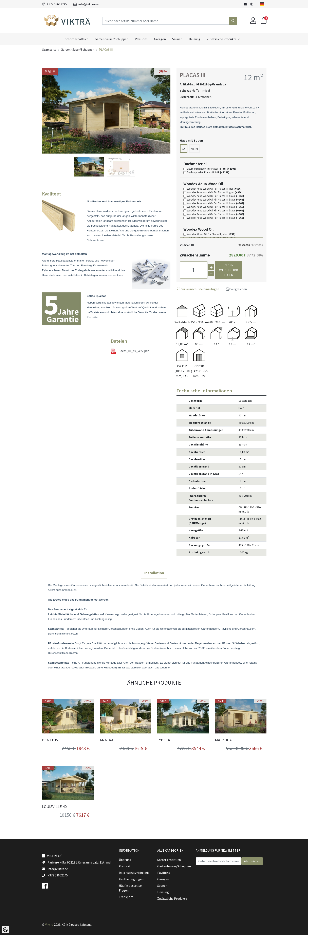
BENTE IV (54, 739)
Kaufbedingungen (135, 879)
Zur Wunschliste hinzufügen (202, 289)
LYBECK (168, 739)
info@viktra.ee (90, 4)
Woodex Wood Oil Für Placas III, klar (215, 234)
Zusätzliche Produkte (226, 39)
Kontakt (129, 866)
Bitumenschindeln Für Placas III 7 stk (215, 168)
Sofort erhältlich (81, 39)
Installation (159, 572)
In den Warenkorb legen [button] (233, 270)
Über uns (129, 860)
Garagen (164, 39)
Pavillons (145, 39)
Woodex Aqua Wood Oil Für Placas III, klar (218, 188)
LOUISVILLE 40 (58, 806)
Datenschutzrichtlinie (138, 873)
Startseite (53, 49)
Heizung (199, 39)
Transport (130, 897)
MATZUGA (227, 739)
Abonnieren (256, 861)
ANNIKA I (112, 739)
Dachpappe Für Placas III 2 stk (212, 172)
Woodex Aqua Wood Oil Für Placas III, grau (219, 192)
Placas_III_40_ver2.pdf (134, 351)
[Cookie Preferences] (5, 929)
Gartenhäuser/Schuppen (116, 39)
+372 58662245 (58, 4)
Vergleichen (240, 289)
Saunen (182, 39)
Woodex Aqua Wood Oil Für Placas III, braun (219, 196)
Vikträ (53, 924)
